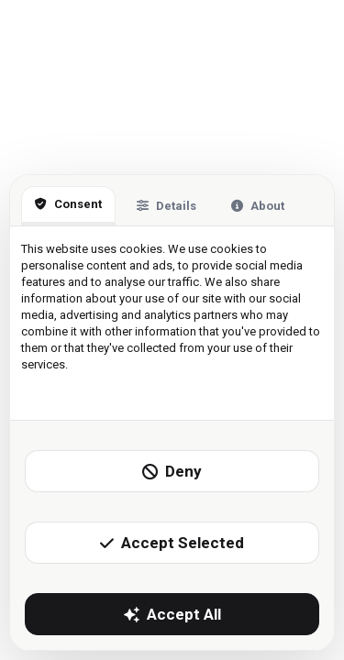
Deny (172, 471)
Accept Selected (172, 543)
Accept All (172, 614)
